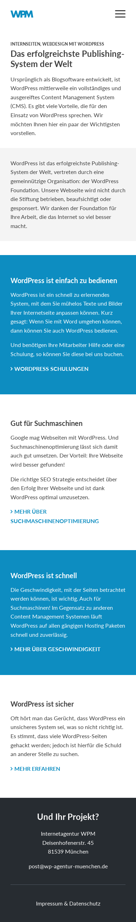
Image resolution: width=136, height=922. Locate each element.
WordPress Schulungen (51, 368)
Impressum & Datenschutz (68, 903)
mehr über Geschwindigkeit (57, 649)
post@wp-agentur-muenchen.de (68, 866)
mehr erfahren (37, 768)
